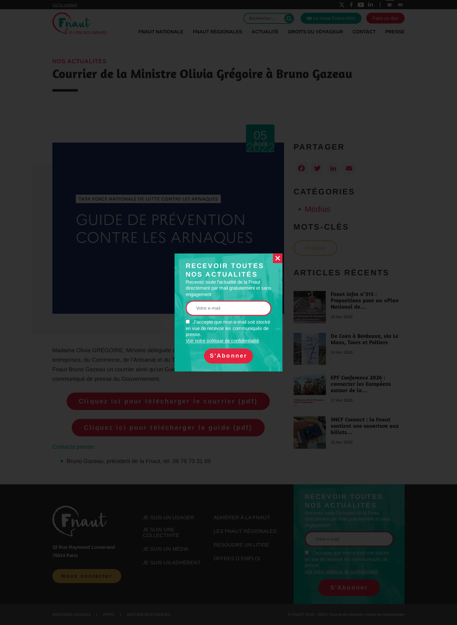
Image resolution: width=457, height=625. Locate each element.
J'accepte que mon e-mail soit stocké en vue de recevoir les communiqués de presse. (228, 331)
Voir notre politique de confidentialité (222, 340)
